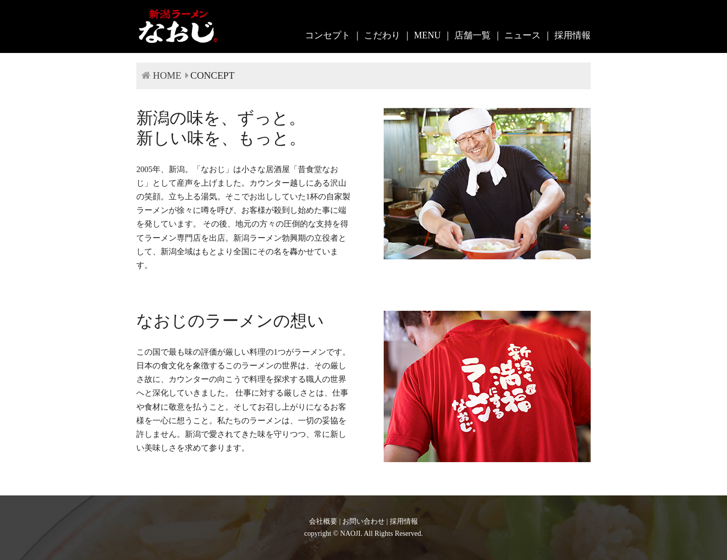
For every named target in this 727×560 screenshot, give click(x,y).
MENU (427, 35)
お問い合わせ (363, 521)
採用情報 (572, 35)
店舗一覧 (472, 35)
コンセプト (327, 35)
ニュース (522, 35)
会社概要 (323, 521)
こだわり (382, 35)
